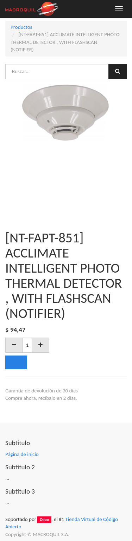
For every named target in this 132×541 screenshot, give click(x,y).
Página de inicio (22, 454)
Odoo (44, 519)
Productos (21, 27)
